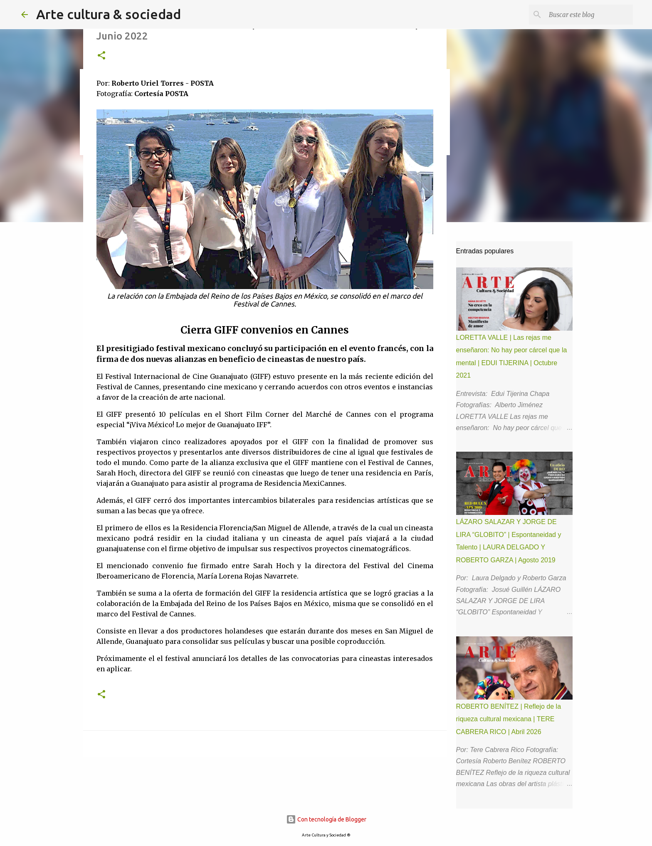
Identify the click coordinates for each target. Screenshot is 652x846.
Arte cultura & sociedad (108, 14)
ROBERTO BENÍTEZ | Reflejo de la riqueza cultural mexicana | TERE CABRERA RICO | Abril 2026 (508, 719)
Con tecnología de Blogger (326, 819)
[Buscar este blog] (589, 15)
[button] (101, 56)
